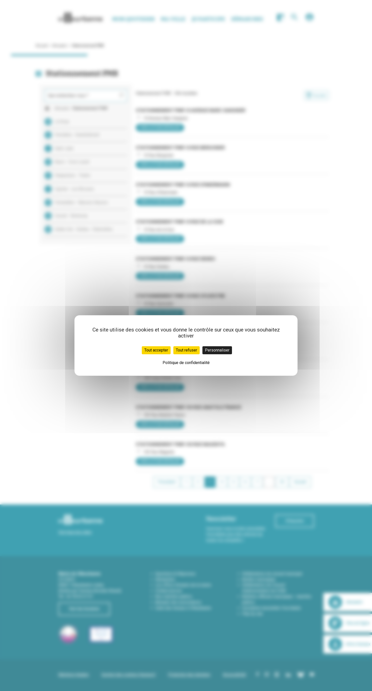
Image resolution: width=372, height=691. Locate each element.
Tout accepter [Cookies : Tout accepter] (156, 350)
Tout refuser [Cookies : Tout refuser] (186, 350)
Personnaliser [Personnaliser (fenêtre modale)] (217, 350)
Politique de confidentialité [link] (186, 362)
